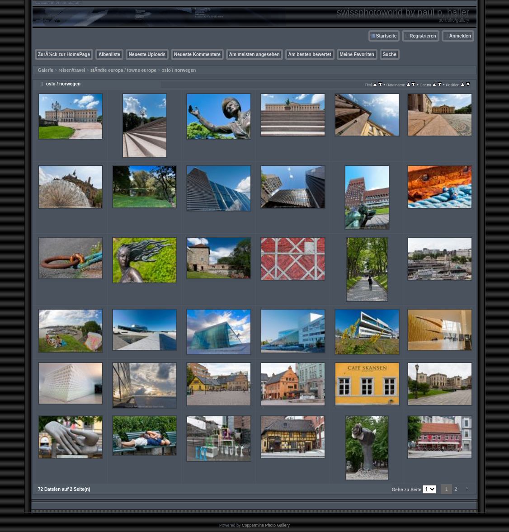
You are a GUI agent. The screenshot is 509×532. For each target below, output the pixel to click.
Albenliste (109, 54)
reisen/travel (71, 70)
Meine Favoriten (357, 54)
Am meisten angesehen (254, 54)
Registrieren (423, 35)
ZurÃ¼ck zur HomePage (64, 54)
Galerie (45, 70)
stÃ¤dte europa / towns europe (123, 70)
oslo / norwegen (178, 70)
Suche (389, 54)
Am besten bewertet (309, 54)
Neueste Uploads (147, 54)
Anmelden (460, 35)
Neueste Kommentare (197, 54)
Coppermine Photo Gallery (266, 525)
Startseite (386, 35)
